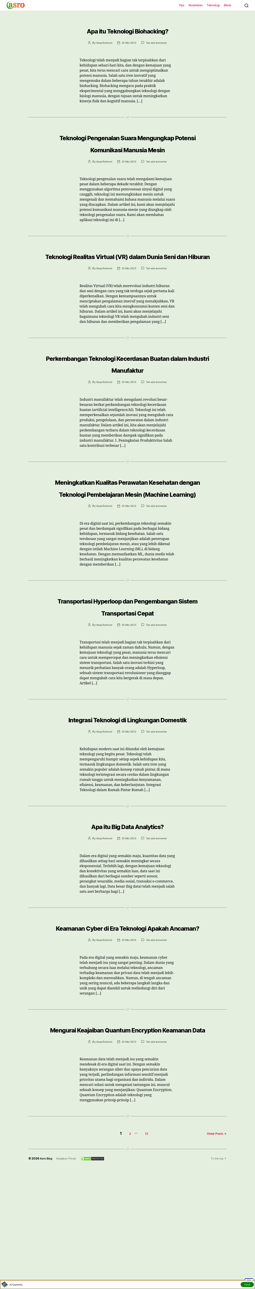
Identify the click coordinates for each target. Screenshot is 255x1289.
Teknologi (213, 5)
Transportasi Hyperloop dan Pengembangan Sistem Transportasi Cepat (127, 671)
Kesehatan (196, 5)
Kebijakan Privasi (69, 1264)
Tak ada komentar (157, 42)
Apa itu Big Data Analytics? (127, 908)
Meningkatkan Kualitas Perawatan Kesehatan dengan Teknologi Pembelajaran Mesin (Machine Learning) (127, 534)
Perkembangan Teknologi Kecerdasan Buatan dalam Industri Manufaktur (127, 392)
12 (142, 1239)
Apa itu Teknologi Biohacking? (127, 29)
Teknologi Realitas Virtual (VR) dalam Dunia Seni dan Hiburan (127, 273)
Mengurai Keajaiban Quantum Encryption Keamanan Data (127, 1130)
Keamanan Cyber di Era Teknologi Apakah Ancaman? (127, 1016)
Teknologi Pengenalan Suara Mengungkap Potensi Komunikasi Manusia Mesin (127, 148)
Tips (181, 5)
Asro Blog (47, 1264)
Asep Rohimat (103, 42)
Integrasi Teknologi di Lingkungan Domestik (127, 796)
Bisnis (227, 5)
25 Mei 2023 (129, 42)
